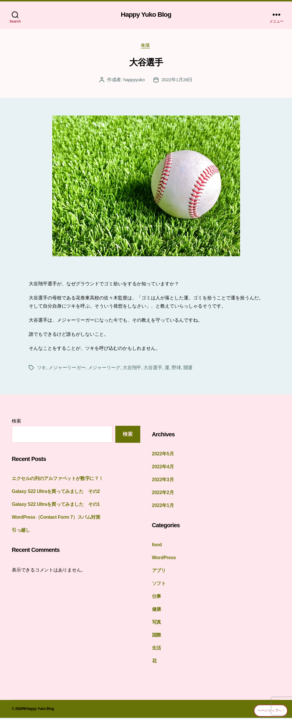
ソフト (159, 584)
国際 (156, 636)
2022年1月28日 (177, 80)
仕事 (156, 597)
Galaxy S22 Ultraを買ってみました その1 (58, 505)
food (157, 545)
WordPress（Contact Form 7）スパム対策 (58, 518)
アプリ (159, 571)
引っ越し (21, 531)
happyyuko (134, 80)
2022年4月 (163, 467)
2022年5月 (163, 454)
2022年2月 (163, 493)
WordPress (164, 558)
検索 (16, 422)
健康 (156, 610)
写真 (156, 623)
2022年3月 (163, 480)
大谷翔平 (132, 368)
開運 (188, 368)
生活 (146, 46)
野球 (176, 368)
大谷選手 (146, 63)
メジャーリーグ (104, 368)
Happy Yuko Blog (146, 14)
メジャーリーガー (66, 368)
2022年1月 (163, 506)
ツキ (41, 368)
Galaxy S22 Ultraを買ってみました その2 (58, 492)
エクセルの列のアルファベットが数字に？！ (57, 479)
